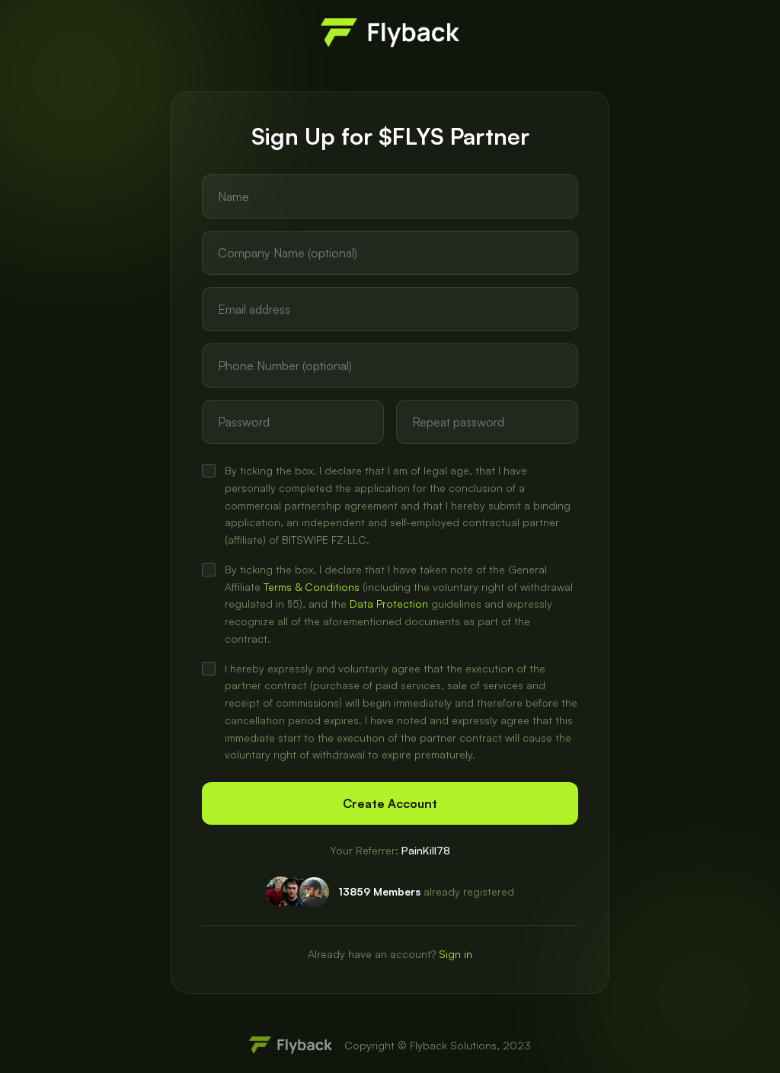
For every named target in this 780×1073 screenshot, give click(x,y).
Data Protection (389, 603)
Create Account (390, 803)
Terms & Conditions (312, 586)
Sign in (455, 953)
